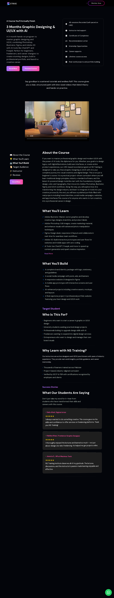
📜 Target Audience (19, 167)
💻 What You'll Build (19, 163)
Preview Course (31, 69)
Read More (49, 254)
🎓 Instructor (16, 171)
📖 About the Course (20, 155)
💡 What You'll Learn (19, 159)
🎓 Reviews (15, 175)
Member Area (96, 3)
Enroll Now (13, 69)
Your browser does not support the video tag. (57, 119)
